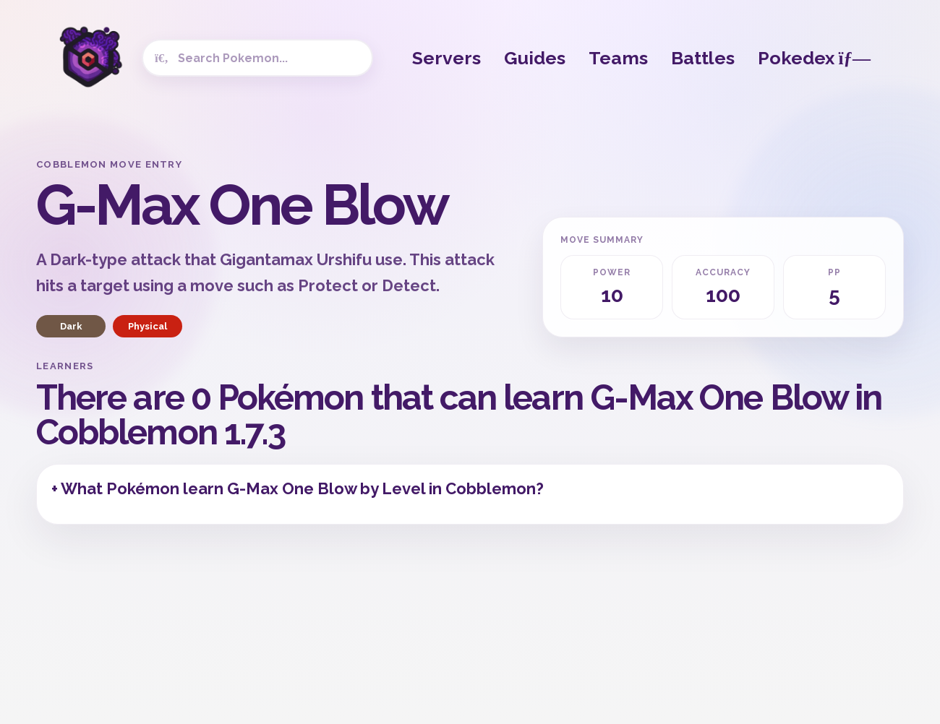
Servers (446, 58)
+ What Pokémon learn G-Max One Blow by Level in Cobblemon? (297, 488)
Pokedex (814, 58)
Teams (618, 58)
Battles (703, 58)
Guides (534, 58)
